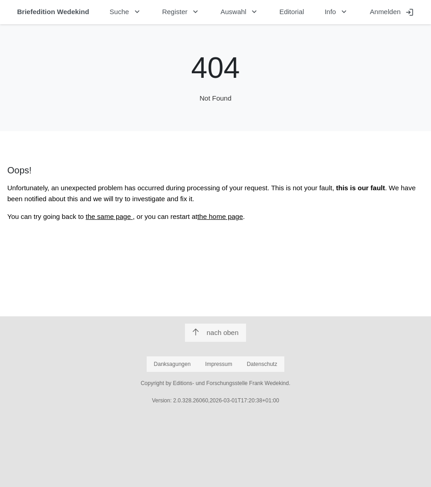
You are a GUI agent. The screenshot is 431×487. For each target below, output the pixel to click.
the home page (220, 216)
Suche (126, 11)
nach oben (215, 332)
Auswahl (240, 11)
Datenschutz (262, 364)
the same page (109, 216)
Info (336, 11)
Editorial (291, 11)
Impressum (218, 364)
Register (181, 11)
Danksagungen (172, 364)
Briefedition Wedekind (53, 11)
